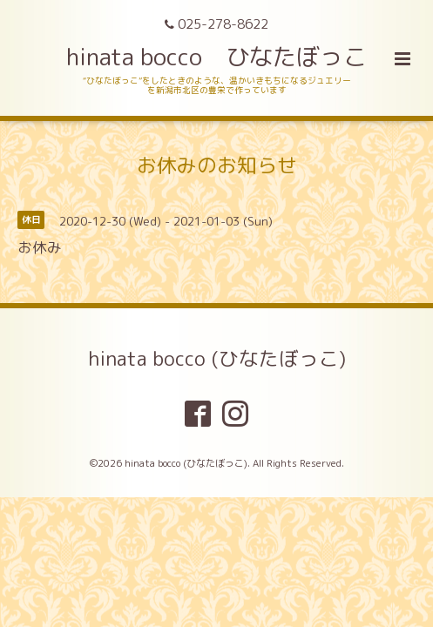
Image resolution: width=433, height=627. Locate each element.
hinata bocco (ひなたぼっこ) (217, 358)
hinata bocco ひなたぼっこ (216, 56)
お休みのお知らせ (217, 165)
